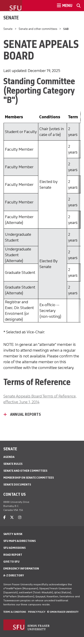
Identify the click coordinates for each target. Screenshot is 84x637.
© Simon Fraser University (62, 611)
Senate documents (17, 484)
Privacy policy (36, 611)
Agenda (9, 457)
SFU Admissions (14, 548)
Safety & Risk (12, 534)
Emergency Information (21, 568)
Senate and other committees (38, 29)
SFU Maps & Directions (19, 541)
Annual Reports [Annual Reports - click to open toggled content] (25, 414)
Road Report (12, 555)
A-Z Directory (13, 575)
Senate (11, 17)
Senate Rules (12, 464)
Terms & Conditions (14, 611)
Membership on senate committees (28, 477)
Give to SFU (11, 561)
